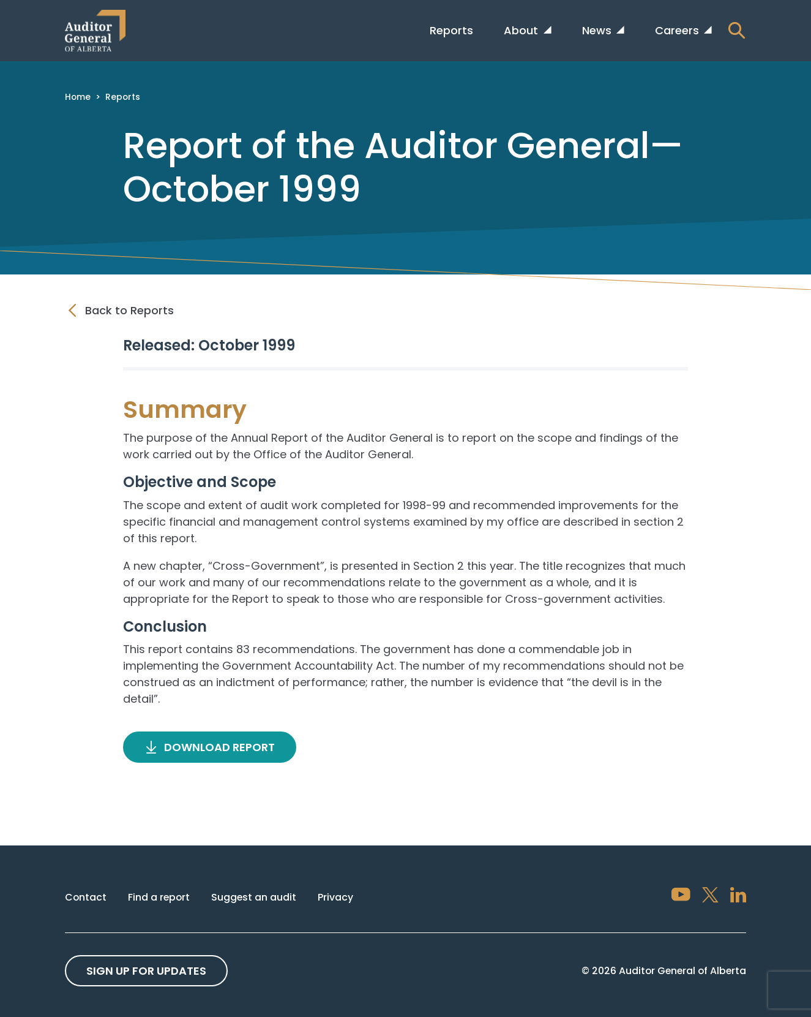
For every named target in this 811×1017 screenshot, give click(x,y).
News (598, 30)
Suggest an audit (253, 897)
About (522, 30)
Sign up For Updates (146, 970)
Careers (678, 30)
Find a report (159, 897)
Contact (86, 897)
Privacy (335, 897)
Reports (451, 30)
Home (78, 97)
